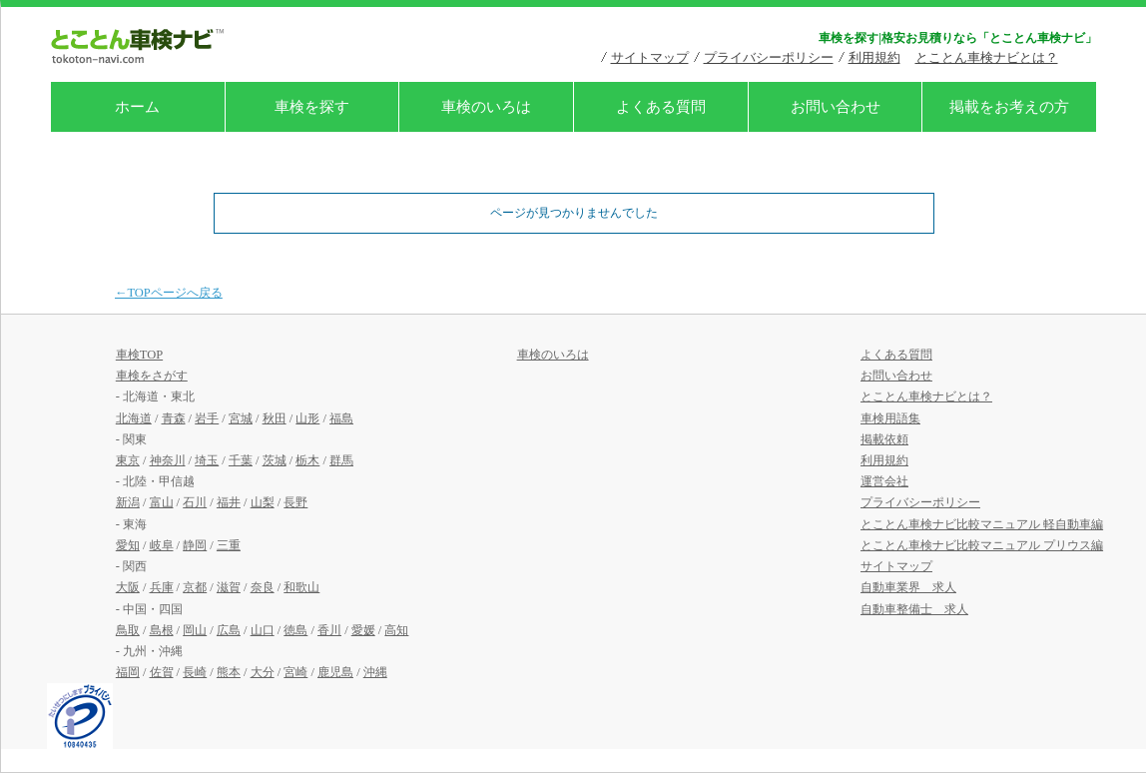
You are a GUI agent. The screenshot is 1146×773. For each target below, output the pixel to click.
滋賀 (229, 587)
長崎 (195, 672)
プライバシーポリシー (769, 57)
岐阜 (162, 545)
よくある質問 (661, 107)
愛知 (128, 545)
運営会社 (884, 481)
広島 (229, 630)
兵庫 (162, 587)
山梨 (263, 502)
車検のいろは (486, 107)
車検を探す (312, 107)
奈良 (263, 587)
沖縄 (375, 672)
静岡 (195, 545)
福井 (229, 502)
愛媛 (363, 630)
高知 (396, 630)
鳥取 (128, 630)
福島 (341, 418)
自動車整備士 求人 (914, 609)
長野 (295, 502)
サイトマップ (650, 57)
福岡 (128, 672)
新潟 (128, 502)
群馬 (341, 460)
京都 (195, 587)
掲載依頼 (884, 439)
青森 (174, 418)
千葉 (241, 460)
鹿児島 (335, 672)
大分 (263, 672)
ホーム (137, 107)
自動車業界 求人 (908, 587)
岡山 (195, 630)
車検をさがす (152, 376)
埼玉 (207, 460)
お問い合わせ (835, 107)
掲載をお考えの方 (1009, 107)
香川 (329, 630)
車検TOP (139, 355)
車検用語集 (890, 418)
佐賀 (162, 672)
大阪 (128, 587)
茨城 (274, 460)
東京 (128, 460)
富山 (162, 502)
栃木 (307, 460)
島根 (162, 630)
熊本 (229, 672)
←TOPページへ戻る (169, 293)
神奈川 (168, 460)
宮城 (241, 418)
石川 (195, 502)
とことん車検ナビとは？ (986, 57)
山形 (307, 418)
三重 (229, 545)
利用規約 (874, 57)
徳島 (295, 630)
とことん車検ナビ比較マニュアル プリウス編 (981, 545)
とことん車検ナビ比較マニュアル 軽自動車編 (981, 524)
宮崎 (295, 672)
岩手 (207, 418)
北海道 (134, 418)
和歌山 (301, 587)
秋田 (274, 418)
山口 (263, 630)
